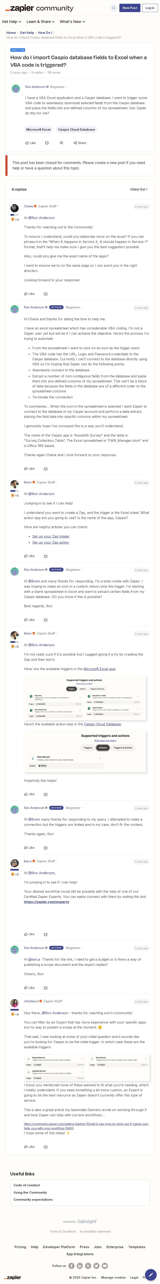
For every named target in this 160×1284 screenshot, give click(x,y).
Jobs (98, 1247)
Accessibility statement (95, 1231)
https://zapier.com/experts (46, 902)
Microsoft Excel (38, 129)
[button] (129, 8)
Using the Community (30, 1192)
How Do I (45, 33)
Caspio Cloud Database (76, 129)
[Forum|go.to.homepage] (40, 8)
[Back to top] (155, 1225)
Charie (28, 206)
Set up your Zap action (50, 542)
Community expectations (33, 1199)
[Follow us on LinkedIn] (80, 1266)
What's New (73, 21)
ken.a (28, 861)
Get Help (12, 21)
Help (34, 1247)
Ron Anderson (35, 87)
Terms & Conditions (63, 1231)
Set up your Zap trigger (51, 536)
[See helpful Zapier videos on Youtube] (105, 1266)
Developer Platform (59, 1247)
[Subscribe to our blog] (88, 1266)
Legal (134, 1277)
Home (11, 33)
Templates (136, 1247)
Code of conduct (27, 1185)
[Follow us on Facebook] (71, 1266)
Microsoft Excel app (99, 669)
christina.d (31, 1001)
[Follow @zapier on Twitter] (96, 1266)
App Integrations (80, 1254)
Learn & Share (41, 21)
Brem (28, 482)
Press (84, 1247)
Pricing (20, 1247)
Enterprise (115, 1247)
